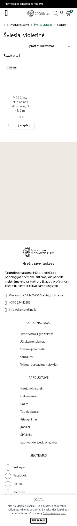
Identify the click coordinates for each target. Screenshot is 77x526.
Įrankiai (25, 427)
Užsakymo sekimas (32, 341)
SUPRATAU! (38, 520)
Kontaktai (26, 357)
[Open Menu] (6, 13)
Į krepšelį (24, 125)
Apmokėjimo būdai (32, 349)
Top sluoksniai (29, 412)
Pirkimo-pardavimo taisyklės (39, 364)
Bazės (24, 404)
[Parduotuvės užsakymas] (49, 46)
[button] (68, 13)
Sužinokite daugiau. (54, 513)
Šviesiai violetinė (43, 25)
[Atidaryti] (68, 13)
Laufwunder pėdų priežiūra (38, 442)
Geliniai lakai (28, 396)
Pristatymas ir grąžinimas (36, 334)
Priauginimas (28, 419)
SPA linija (26, 435)
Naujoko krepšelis (32, 388)
